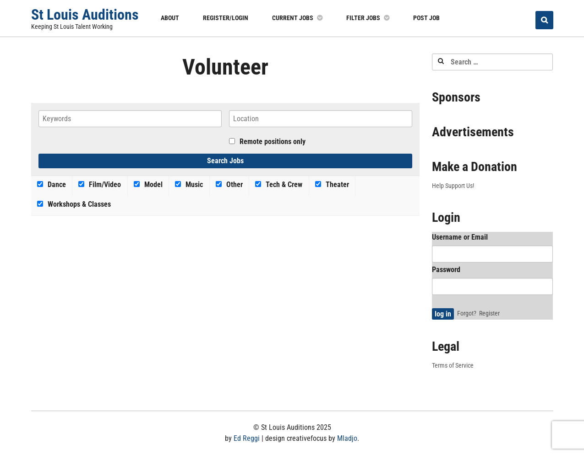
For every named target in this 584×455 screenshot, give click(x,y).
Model (148, 184)
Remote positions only (273, 141)
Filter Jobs (363, 17)
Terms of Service (453, 365)
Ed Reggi (247, 438)
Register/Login (225, 17)
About (170, 17)
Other (229, 184)
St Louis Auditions (85, 14)
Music (189, 184)
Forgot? (466, 313)
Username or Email (460, 237)
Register (489, 313)
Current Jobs (292, 17)
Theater (332, 184)
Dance (51, 184)
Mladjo (347, 438)
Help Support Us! (453, 185)
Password (446, 269)
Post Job (426, 17)
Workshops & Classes (74, 204)
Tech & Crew (278, 184)
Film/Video (99, 184)
